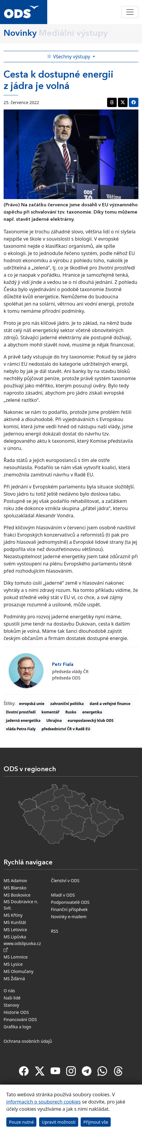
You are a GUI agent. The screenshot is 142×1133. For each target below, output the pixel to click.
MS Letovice (15, 929)
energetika (92, 712)
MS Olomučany (18, 971)
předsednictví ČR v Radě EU (66, 728)
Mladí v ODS (63, 895)
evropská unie (31, 703)
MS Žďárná (14, 978)
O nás (9, 990)
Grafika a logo (17, 1027)
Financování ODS (20, 1019)
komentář (50, 712)
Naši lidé (12, 998)
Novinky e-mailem (68, 916)
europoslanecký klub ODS (90, 720)
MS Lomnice (16, 957)
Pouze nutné (21, 1122)
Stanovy (11, 1005)
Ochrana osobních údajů (28, 1041)
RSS (54, 931)
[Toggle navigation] (130, 12)
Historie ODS (16, 1012)
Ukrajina (54, 720)
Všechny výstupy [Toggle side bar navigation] (69, 56)
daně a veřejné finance (110, 703)
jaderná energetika (23, 720)
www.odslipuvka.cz (23, 947)
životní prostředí (21, 712)
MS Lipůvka (15, 937)
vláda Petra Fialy (21, 728)
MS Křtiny (13, 915)
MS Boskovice (17, 895)
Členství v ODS (65, 880)
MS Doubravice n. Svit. (21, 905)
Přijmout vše (95, 1122)
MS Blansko (15, 888)
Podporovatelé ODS (70, 902)
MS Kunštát (15, 922)
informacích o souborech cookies (43, 1101)
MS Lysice (13, 964)
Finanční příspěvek (69, 909)
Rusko (70, 712)
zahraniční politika (67, 703)
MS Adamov (15, 880)
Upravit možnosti (59, 1122)
